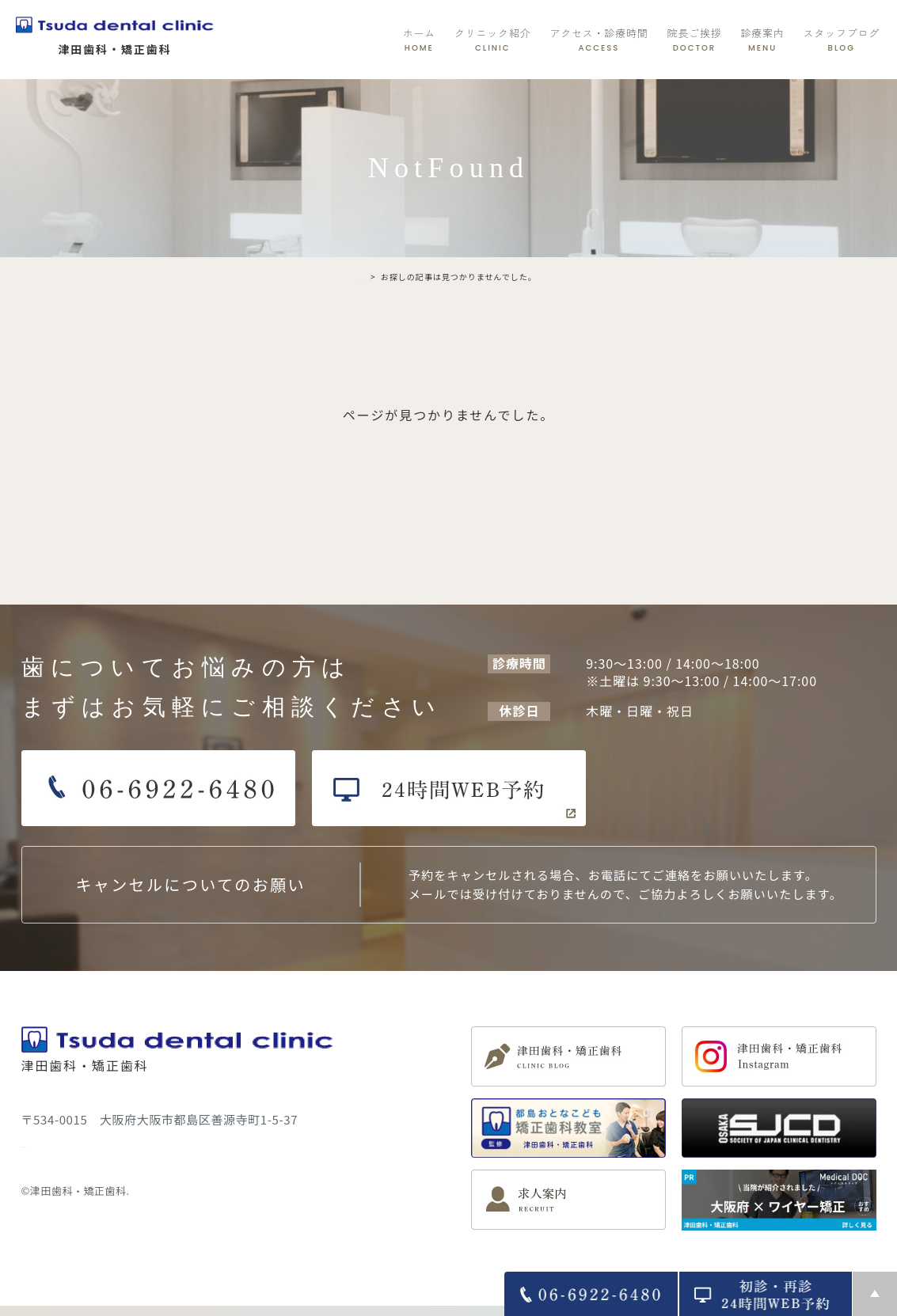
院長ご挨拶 (694, 40)
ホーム (419, 40)
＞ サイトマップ (66, 1142)
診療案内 (762, 40)
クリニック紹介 (492, 40)
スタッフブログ (842, 40)
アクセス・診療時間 (598, 40)
